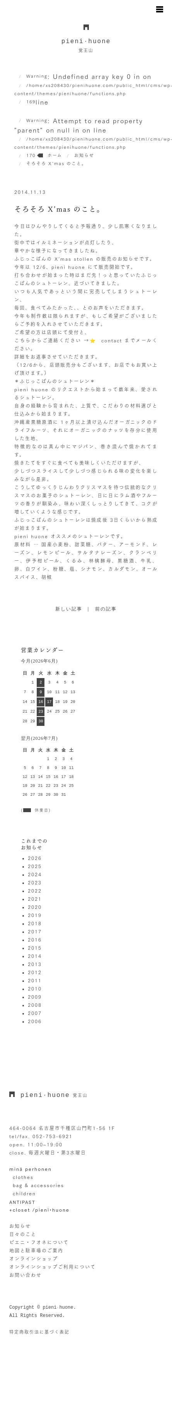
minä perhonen (30, 1169)
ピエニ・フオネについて (39, 1242)
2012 (35, 972)
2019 (35, 915)
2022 (35, 890)
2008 (35, 1005)
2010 (35, 988)
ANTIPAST (22, 1202)
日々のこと (22, 1234)
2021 (35, 898)
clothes (23, 1177)
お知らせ (20, 1226)
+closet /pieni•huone (39, 1209)
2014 (35, 956)
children (24, 1193)
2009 (35, 996)
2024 (35, 874)
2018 (35, 923)
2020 (35, 907)
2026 (35, 858)
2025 (35, 866)
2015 (35, 947)
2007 (35, 1013)
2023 (35, 882)
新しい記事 (68, 609)
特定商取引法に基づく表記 (39, 1332)
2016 (35, 939)
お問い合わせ (25, 1275)
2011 (35, 980)
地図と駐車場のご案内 (36, 1250)
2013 (35, 964)
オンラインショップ (33, 1258)
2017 (35, 931)
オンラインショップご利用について (52, 1266)
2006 (35, 1021)
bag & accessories (38, 1185)
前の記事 (106, 609)
